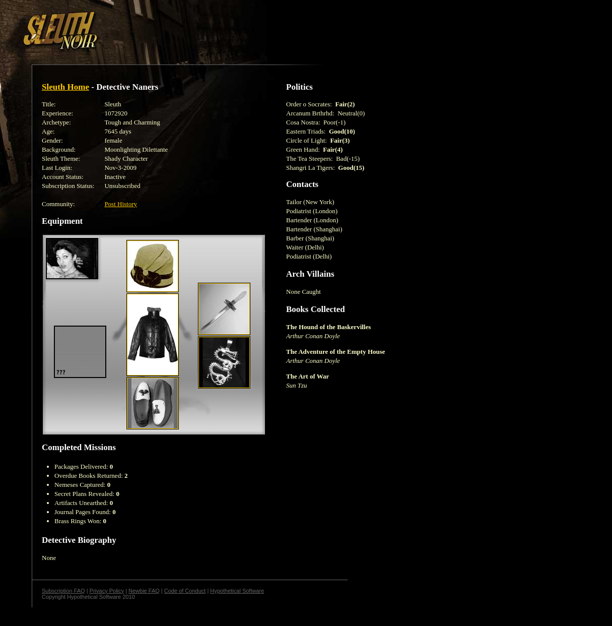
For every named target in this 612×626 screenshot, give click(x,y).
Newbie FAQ (144, 591)
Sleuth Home (65, 87)
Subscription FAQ (63, 591)
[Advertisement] (175, 27)
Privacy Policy (107, 591)
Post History (120, 204)
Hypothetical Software (237, 591)
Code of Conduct (185, 591)
